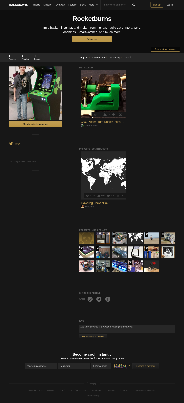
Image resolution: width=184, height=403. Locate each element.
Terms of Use (80, 390)
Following (116, 57)
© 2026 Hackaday (92, 396)
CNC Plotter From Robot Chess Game (105, 122)
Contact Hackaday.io (47, 390)
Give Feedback (65, 390)
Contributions (99, 57)
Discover (47, 5)
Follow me (92, 39)
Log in (170, 5)
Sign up (157, 5)
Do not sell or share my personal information (138, 390)
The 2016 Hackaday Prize (97, 248)
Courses (72, 5)
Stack (83, 5)
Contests (60, 5)
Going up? (91, 383)
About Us (32, 390)
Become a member (145, 366)
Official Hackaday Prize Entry (146, 234)
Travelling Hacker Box (94, 203)
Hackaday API (110, 390)
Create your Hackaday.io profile (74, 359)
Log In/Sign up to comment (93, 336)
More (94, 5)
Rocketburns (89, 125)
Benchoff (87, 206)
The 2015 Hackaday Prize (113, 234)
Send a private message (165, 49)
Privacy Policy (95, 390)
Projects (36, 5)
